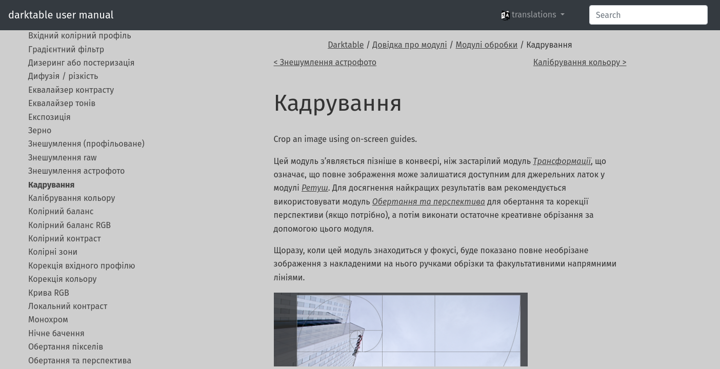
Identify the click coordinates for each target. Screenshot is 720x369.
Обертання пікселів (65, 347)
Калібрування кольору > (580, 62)
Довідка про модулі (409, 45)
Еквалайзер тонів (61, 103)
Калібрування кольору (71, 198)
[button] (533, 15)
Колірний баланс (60, 211)
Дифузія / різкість (63, 76)
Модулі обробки (487, 45)
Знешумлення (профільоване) (86, 144)
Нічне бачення (56, 333)
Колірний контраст (64, 238)
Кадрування (51, 185)
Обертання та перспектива (79, 360)
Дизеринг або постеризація (81, 63)
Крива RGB (48, 293)
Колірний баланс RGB (69, 225)
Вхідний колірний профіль (79, 35)
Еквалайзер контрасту (71, 90)
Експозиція (49, 117)
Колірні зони (52, 252)
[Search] (648, 15)
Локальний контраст (67, 306)
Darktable (346, 45)
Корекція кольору (62, 279)
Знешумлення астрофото (76, 171)
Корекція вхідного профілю (81, 266)
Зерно (39, 130)
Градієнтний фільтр (66, 49)
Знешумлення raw (62, 157)
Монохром (48, 319)
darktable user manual (60, 15)
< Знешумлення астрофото (325, 62)
